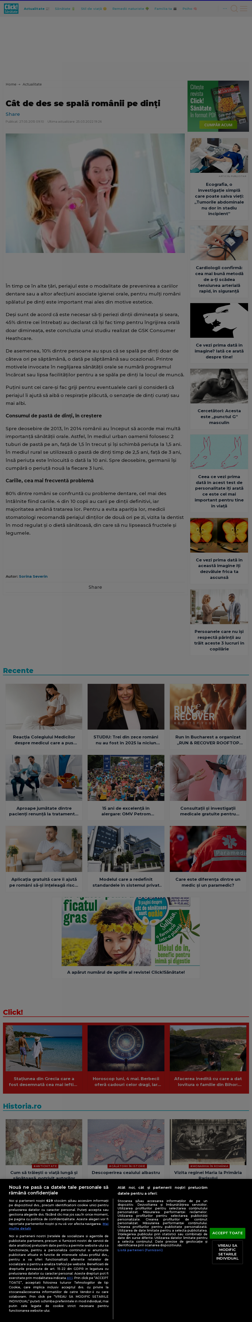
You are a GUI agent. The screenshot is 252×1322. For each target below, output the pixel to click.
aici (70, 1278)
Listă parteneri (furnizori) (140, 1250)
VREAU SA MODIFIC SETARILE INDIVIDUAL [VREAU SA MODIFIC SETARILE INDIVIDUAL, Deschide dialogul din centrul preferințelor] (227, 1252)
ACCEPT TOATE (227, 1233)
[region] (126, 1250)
